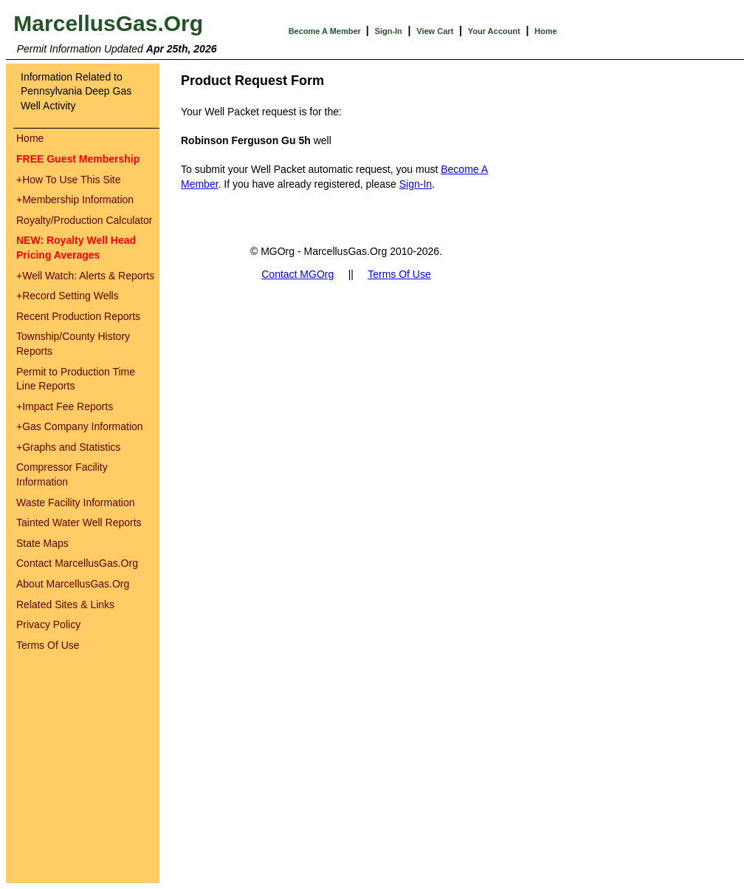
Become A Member (326, 31)
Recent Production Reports (78, 316)
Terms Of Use (48, 645)
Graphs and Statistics (68, 447)
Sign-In (388, 31)
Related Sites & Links (65, 604)
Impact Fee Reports (64, 406)
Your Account (494, 31)
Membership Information (75, 199)
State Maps (42, 543)
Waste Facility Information (75, 502)
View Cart (434, 31)
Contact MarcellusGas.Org (77, 563)
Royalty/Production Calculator (84, 220)
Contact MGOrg (297, 274)
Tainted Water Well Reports (79, 522)
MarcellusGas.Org (108, 23)
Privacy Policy (48, 624)
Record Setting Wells (67, 296)
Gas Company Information (79, 426)
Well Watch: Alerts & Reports (85, 276)
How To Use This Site (68, 179)
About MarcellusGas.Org (72, 584)
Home (545, 31)
